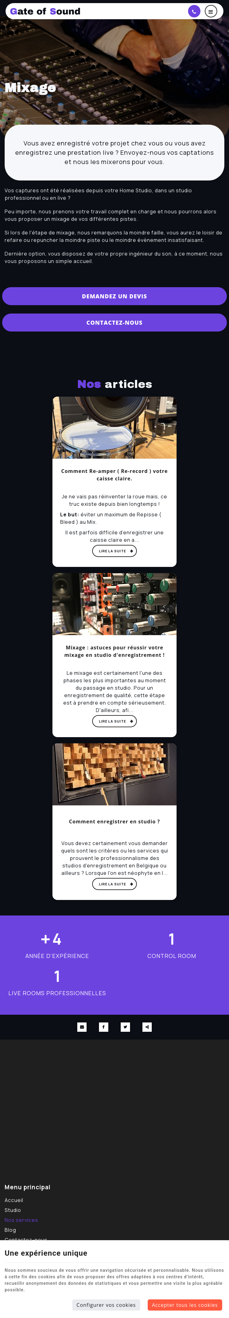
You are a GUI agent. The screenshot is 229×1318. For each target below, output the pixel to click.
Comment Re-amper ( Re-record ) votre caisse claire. (114, 475)
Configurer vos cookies (106, 1305)
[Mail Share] (82, 1027)
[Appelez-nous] (194, 11)
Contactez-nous (114, 322)
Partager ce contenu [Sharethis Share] (147, 1027)
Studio (13, 1210)
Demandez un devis (114, 296)
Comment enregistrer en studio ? (114, 821)
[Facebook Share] (103, 1027)
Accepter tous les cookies (185, 1305)
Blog (10, 1230)
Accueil (14, 1200)
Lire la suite (113, 551)
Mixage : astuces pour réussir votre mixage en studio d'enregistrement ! (114, 651)
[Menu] (211, 11)
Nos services (21, 1220)
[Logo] (69, 11)
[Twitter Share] (125, 1027)
